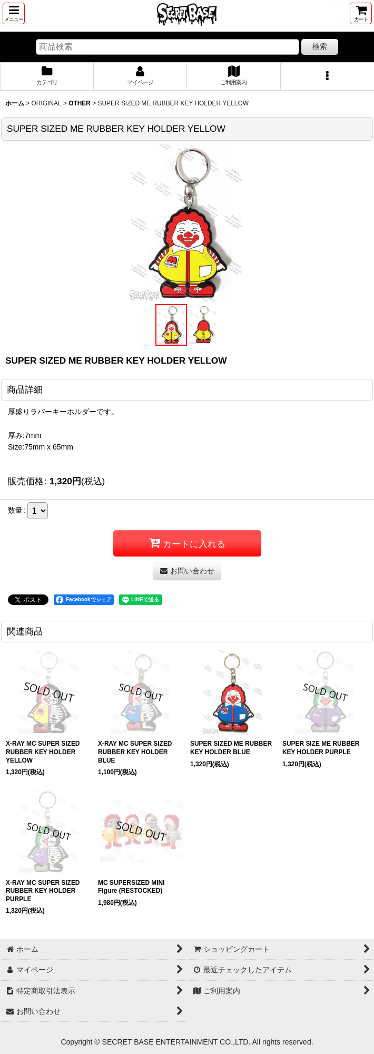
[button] (14, 13)
